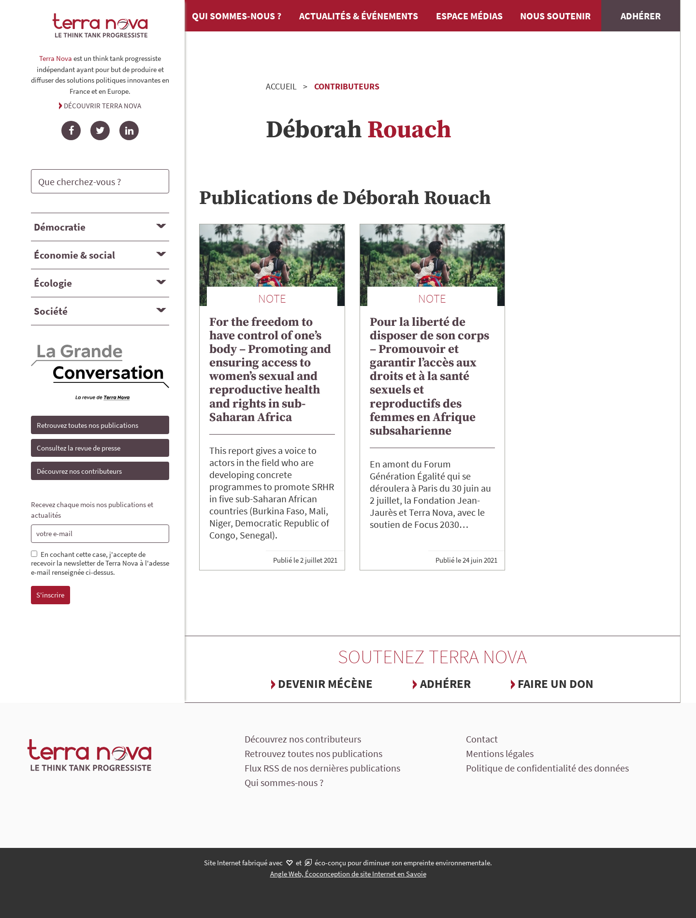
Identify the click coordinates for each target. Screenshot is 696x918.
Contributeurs (346, 86)
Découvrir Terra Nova (102, 105)
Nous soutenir (555, 16)
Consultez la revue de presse (78, 447)
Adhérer (641, 16)
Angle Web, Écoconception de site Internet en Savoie (348, 873)
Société (51, 311)
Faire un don (556, 683)
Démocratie (60, 226)
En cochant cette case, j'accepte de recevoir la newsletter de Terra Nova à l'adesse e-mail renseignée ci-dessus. (100, 563)
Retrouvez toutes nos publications (87, 425)
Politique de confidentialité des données (547, 768)
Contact (482, 739)
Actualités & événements (358, 16)
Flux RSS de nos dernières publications (322, 768)
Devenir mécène (325, 683)
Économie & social (74, 255)
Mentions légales (500, 753)
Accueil (281, 86)
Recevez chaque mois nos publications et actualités (92, 510)
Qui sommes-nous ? (236, 16)
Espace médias (469, 16)
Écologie (53, 283)
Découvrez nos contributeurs (79, 471)
